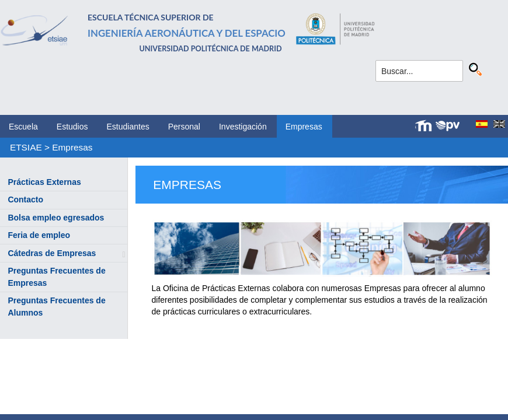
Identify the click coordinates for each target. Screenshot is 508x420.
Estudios (72, 126)
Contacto (25, 199)
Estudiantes (128, 126)
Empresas (304, 126)
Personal (184, 126)
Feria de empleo (39, 235)
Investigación (243, 126)
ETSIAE (26, 147)
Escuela (23, 126)
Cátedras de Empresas (52, 253)
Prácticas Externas (44, 182)
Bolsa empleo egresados (56, 217)
